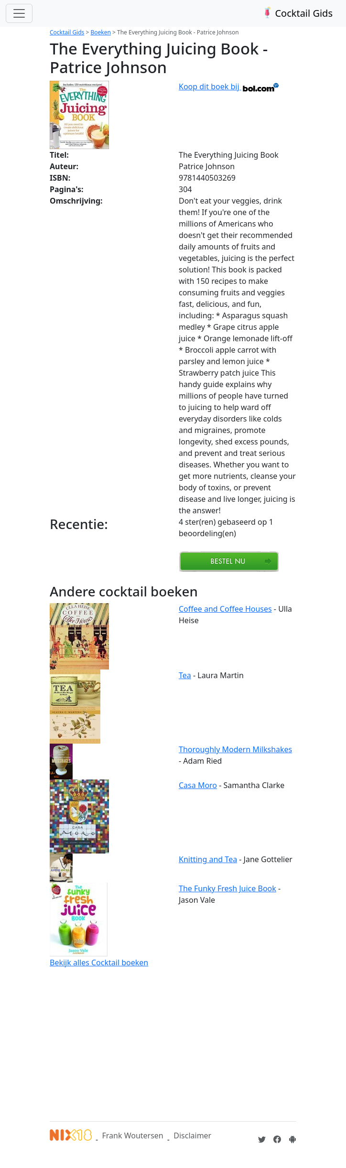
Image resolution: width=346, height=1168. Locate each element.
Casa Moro (198, 785)
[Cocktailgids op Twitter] (262, 1139)
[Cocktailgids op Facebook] (277, 1139)
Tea (185, 675)
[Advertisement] (173, 1043)
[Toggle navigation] (19, 13)
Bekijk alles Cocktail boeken (99, 962)
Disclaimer (192, 1135)
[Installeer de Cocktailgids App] (292, 1139)
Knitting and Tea (208, 859)
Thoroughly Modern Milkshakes (235, 749)
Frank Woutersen (132, 1135)
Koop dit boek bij (229, 86)
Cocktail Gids (296, 13)
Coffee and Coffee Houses (225, 609)
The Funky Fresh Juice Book (227, 888)
